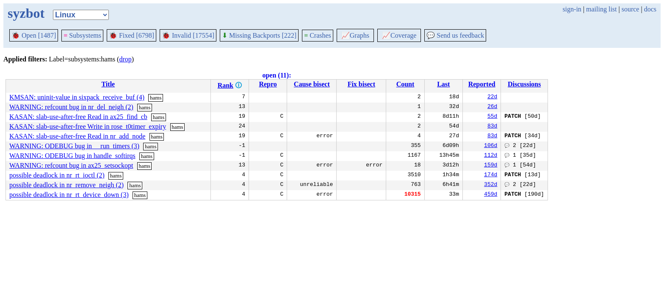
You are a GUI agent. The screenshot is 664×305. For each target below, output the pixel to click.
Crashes (317, 35)
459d (490, 195)
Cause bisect (312, 84)
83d (492, 126)
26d (492, 107)
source (630, 9)
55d (492, 117)
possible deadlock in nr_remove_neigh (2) (66, 185)
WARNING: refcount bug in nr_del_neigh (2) (71, 107)
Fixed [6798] (131, 35)
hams (155, 97)
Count (405, 84)
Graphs (355, 35)
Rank (225, 85)
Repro (268, 84)
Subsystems (82, 35)
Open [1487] (33, 35)
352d (490, 185)
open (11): (276, 75)
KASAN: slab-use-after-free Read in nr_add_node (77, 136)
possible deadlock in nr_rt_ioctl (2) (57, 175)
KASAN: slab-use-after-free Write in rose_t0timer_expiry (87, 126)
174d (490, 175)
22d (492, 97)
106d (490, 146)
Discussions (524, 84)
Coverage (399, 35)
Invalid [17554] (188, 35)
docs (650, 9)
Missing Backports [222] (259, 35)
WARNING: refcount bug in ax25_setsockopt (71, 165)
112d (490, 156)
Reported (481, 84)
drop (125, 59)
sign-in (571, 9)
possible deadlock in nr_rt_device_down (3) (69, 194)
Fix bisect (361, 84)
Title (108, 84)
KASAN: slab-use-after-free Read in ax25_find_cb (78, 116)
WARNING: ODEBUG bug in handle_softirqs (72, 155)
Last (443, 84)
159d (490, 165)
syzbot (26, 13)
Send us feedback (455, 35)
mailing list (601, 9)
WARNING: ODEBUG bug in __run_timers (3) (74, 146)
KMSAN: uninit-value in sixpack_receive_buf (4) (76, 97)
